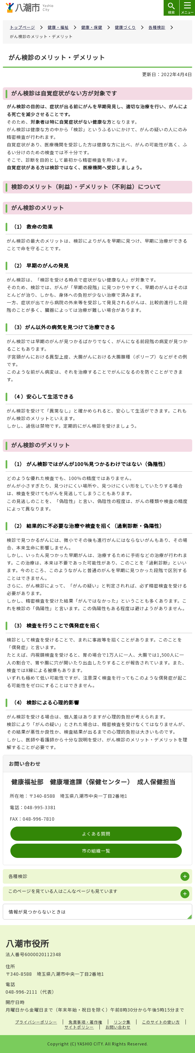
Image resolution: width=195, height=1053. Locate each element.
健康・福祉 (58, 27)
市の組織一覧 (96, 850)
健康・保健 (91, 27)
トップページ (22, 27)
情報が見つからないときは (37, 911)
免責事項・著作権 (85, 1021)
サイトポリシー (79, 1026)
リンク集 (122, 1021)
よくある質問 (96, 833)
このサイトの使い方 (161, 1021)
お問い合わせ (118, 1026)
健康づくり (125, 27)
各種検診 (156, 27)
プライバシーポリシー (36, 1021)
